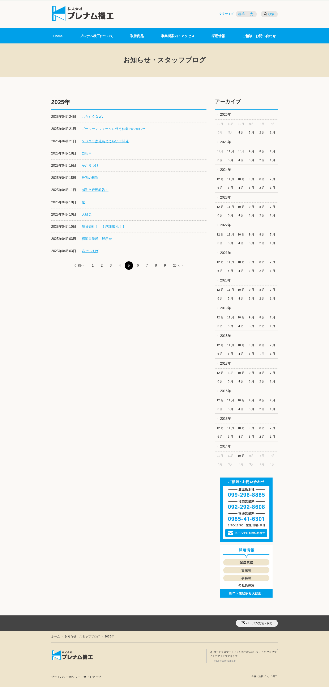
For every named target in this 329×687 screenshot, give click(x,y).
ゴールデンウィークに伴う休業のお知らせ (113, 129)
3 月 (251, 132)
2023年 (225, 197)
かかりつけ (90, 165)
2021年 (225, 253)
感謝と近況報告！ (95, 190)
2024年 (225, 169)
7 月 (272, 151)
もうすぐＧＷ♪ (92, 116)
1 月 (272, 132)
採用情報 (218, 36)
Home (58, 36)
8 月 (262, 151)
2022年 (225, 225)
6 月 (220, 160)
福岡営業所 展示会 (97, 239)
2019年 (225, 308)
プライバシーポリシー (66, 677)
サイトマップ (92, 677)
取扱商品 (137, 36)
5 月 (230, 160)
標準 (241, 14)
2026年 (225, 114)
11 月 (230, 151)
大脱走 (87, 214)
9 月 (251, 151)
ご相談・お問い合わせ (259, 36)
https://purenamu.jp (225, 660)
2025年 (225, 142)
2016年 (225, 391)
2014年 (225, 446)
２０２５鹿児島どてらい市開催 (105, 141)
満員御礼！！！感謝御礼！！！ (105, 226)
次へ (176, 265)
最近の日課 (90, 177)
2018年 (225, 336)
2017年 (225, 363)
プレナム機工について (96, 36)
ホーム (55, 636)
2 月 (262, 132)
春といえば (90, 251)
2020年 (225, 280)
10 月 (241, 179)
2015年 (225, 418)
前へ (81, 265)
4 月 (241, 132)
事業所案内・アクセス (178, 36)
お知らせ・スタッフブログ (82, 636)
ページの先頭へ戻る (259, 623)
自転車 (87, 153)
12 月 (220, 179)
